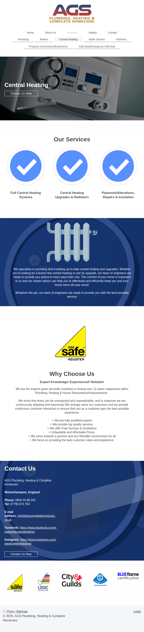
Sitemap (22, 611)
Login (137, 611)
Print (8, 611)
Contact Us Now (21, 93)
